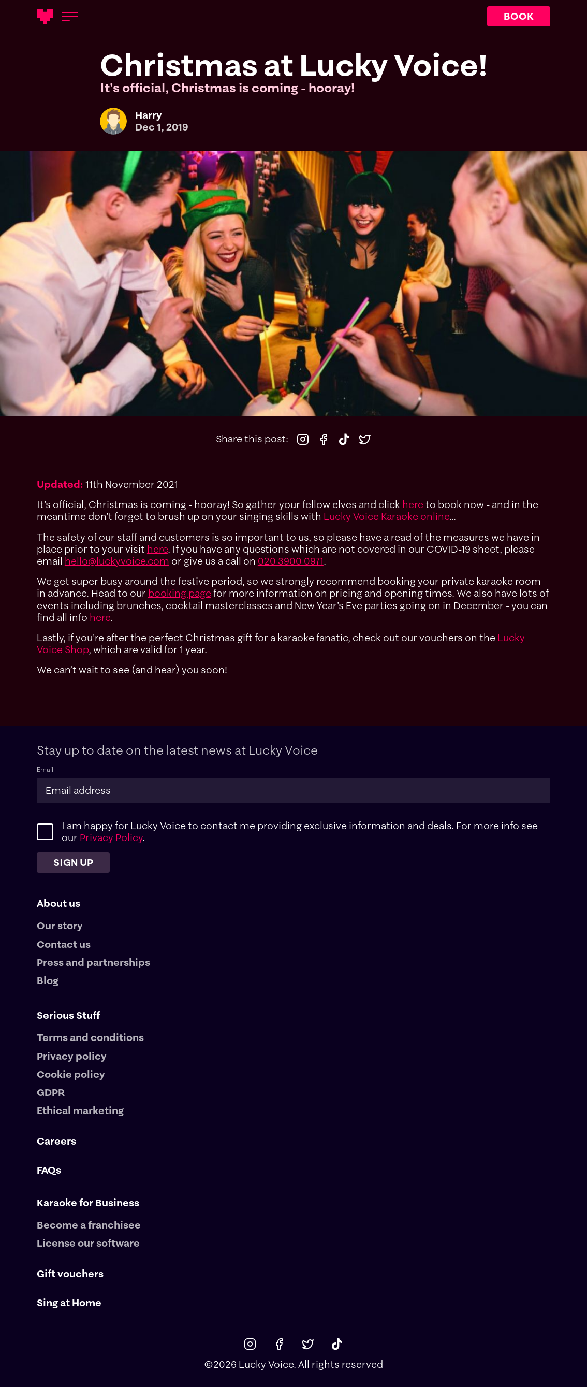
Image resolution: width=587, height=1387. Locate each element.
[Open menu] (70, 16)
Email (45, 769)
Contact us (64, 944)
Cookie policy (71, 1074)
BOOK (519, 16)
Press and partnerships (93, 963)
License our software (88, 1243)
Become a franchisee (89, 1225)
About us (58, 903)
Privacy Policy (111, 837)
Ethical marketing (80, 1111)
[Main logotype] (45, 16)
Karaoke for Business (88, 1202)
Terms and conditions (90, 1038)
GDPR (51, 1093)
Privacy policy (72, 1056)
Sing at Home (69, 1303)
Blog (47, 981)
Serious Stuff (68, 1015)
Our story (60, 926)
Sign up (73, 862)
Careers (56, 1141)
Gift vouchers (70, 1274)
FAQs (49, 1170)
